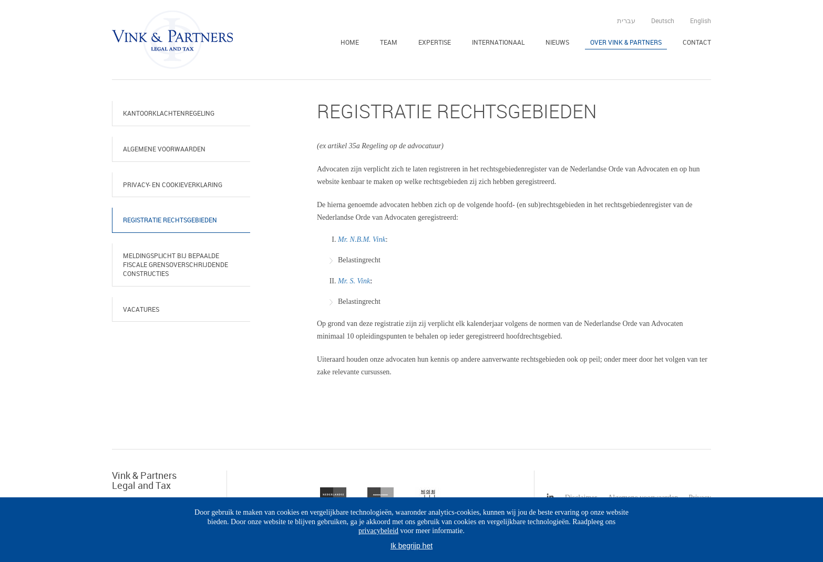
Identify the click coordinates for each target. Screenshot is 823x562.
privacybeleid (378, 531)
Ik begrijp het (411, 545)
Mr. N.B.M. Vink (362, 239)
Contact (697, 42)
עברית (626, 20)
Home (350, 42)
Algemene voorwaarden (164, 149)
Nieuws (557, 42)
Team (388, 42)
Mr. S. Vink (354, 281)
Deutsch (662, 20)
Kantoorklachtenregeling (168, 113)
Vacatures (141, 309)
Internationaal (498, 42)
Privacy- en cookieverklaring (172, 184)
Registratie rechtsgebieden (170, 220)
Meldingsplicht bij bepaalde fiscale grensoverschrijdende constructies (175, 264)
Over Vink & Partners (626, 42)
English (700, 20)
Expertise (434, 42)
